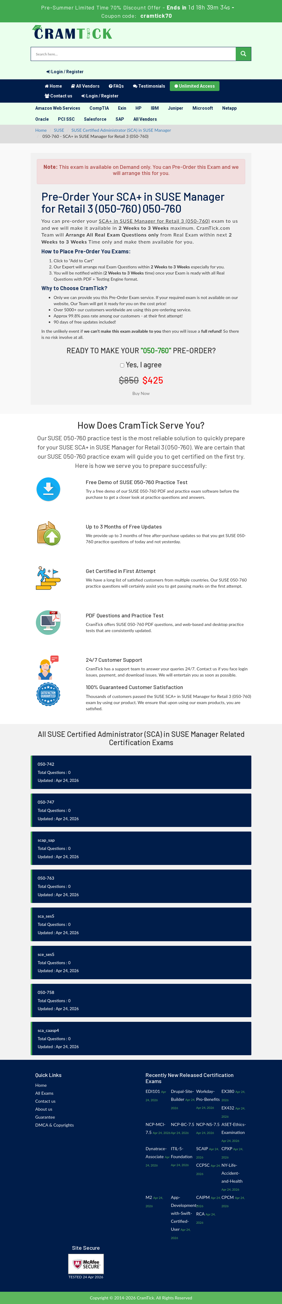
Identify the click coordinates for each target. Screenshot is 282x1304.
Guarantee (45, 1117)
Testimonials (149, 86)
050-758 (46, 992)
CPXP (227, 1148)
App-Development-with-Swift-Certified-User (184, 1213)
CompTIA (99, 108)
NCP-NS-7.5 (207, 1124)
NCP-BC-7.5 (182, 1124)
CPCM (228, 1197)
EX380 (228, 1091)
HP (138, 108)
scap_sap (46, 840)
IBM (155, 108)
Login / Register (65, 71)
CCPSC (203, 1165)
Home (53, 86)
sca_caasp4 (48, 1030)
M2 (149, 1197)
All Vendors (85, 86)
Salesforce (95, 119)
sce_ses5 (46, 954)
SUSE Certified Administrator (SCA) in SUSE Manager (121, 130)
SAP (120, 119)
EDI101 (153, 1091)
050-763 (46, 878)
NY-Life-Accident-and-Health (232, 1173)
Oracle (42, 119)
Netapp (229, 108)
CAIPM (203, 1197)
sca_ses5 (46, 916)
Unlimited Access (194, 86)
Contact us (58, 95)
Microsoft (202, 108)
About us (43, 1109)
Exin (122, 108)
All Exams (44, 1093)
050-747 (46, 802)
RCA (200, 1213)
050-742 (46, 764)
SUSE (59, 130)
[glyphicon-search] (243, 54)
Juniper (175, 108)
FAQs (116, 86)
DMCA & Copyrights (54, 1125)
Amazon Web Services (57, 108)
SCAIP (202, 1148)
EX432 (228, 1107)
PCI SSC (66, 119)
